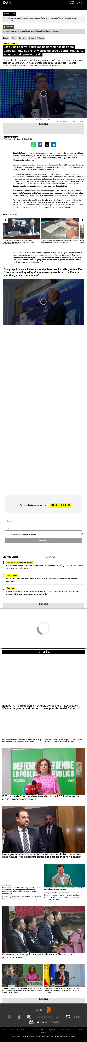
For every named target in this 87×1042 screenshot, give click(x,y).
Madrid (13, 38)
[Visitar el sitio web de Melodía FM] (31, 1022)
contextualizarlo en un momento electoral (36, 169)
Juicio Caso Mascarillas (19, 1)
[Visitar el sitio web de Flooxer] (56, 1022)
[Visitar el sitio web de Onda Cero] (68, 1017)
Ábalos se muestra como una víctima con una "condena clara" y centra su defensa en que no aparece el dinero (45, 566)
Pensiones (12, 576)
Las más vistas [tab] (10, 557)
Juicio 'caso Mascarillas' (20, 563)
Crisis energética (59, 1)
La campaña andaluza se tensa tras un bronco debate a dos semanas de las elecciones (64, 889)
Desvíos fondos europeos (34, 1)
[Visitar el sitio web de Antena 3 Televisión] (9, 1017)
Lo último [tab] (50, 557)
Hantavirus (7, 1)
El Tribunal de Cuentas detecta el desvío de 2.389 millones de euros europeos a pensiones (41, 579)
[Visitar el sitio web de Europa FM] (78, 1017)
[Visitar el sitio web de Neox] (29, 1017)
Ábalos (10, 588)
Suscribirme (43, 540)
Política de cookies (42, 1036)
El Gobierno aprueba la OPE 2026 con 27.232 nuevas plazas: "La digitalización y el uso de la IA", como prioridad (62, 990)
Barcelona (22, 38)
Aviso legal (15, 1036)
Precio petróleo (48, 1)
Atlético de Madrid (71, 1)
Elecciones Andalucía (36, 38)
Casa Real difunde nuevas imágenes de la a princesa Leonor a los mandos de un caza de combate (63, 741)
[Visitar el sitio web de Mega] (48, 1017)
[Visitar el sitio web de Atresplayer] (43, 1022)
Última (72, 7)
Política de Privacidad (28, 534)
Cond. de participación (57, 1036)
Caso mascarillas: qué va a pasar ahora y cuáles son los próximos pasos (37, 956)
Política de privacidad (28, 1036)
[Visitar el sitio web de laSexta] (19, 1017)
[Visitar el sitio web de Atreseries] (58, 1017)
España (43, 652)
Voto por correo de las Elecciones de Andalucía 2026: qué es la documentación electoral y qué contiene (22, 741)
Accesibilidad (70, 1036)
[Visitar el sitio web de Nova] (39, 1017)
